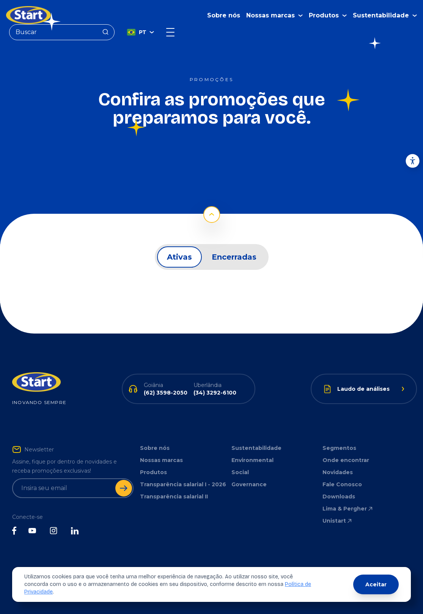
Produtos (153, 472)
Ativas (179, 257)
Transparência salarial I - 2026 (183, 484)
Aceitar (376, 584)
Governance (249, 484)
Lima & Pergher (348, 508)
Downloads (338, 496)
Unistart (337, 520)
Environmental (252, 460)
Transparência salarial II (174, 496)
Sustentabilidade (256, 448)
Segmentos (339, 448)
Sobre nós (223, 15)
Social (240, 472)
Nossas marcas (161, 460)
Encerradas (234, 257)
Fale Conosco (342, 484)
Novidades (337, 472)
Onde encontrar (345, 460)
